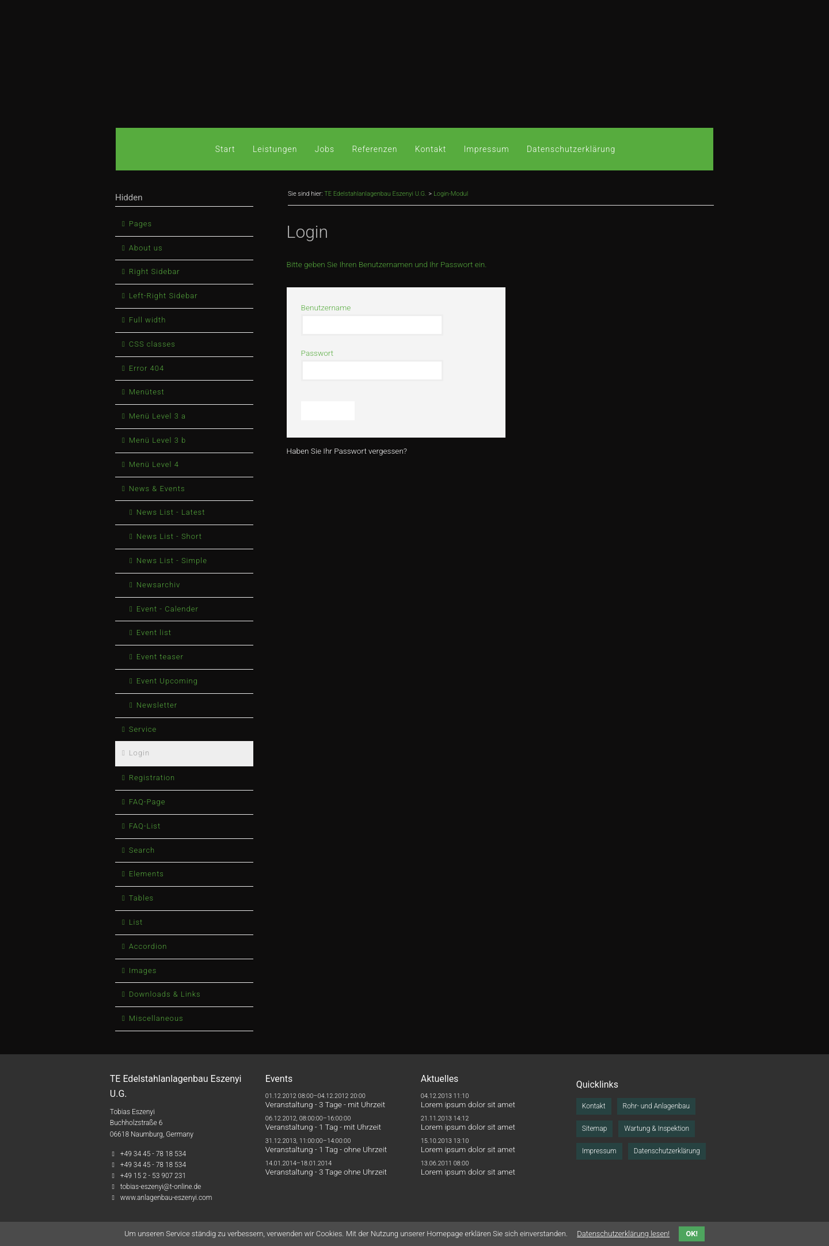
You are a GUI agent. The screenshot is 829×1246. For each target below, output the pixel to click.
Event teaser (160, 656)
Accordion (148, 946)
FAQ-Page (147, 801)
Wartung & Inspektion (656, 1129)
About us (146, 248)
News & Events (157, 488)
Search (142, 850)
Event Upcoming (167, 681)
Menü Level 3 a (157, 416)
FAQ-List (145, 826)
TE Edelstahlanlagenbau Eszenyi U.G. (375, 193)
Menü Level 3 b (157, 440)
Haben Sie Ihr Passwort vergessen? (347, 450)
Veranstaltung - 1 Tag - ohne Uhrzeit (326, 1149)
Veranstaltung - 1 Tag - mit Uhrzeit (323, 1126)
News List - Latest (171, 512)
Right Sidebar (154, 271)
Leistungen (275, 149)
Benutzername (326, 307)
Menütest (147, 392)
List (136, 922)
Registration (152, 777)
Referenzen (374, 149)
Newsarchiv (158, 584)
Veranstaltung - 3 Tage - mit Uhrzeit (325, 1104)
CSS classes (152, 344)
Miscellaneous (156, 1018)
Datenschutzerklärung (571, 149)
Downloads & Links (165, 994)
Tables (141, 898)
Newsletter (156, 705)
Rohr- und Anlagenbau (656, 1106)
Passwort (317, 353)
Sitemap (594, 1129)
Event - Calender (167, 609)
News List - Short (169, 536)
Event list (154, 632)
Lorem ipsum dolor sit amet (468, 1104)
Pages (140, 223)
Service (143, 729)
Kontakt (431, 149)
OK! (692, 1233)
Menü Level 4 (154, 464)
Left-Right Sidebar (163, 295)
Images (143, 970)
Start (225, 149)
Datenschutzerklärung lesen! (623, 1233)
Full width (147, 320)
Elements (146, 873)
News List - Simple (171, 560)
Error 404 (146, 368)
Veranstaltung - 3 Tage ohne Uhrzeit (326, 1171)
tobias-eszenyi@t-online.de (160, 1187)
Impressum (486, 149)
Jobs (324, 149)
